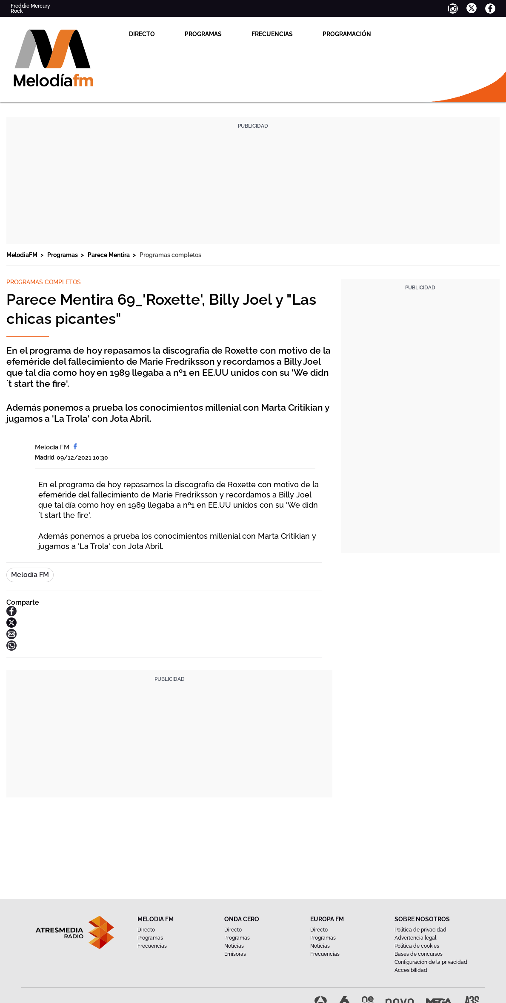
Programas (203, 34)
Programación (347, 34)
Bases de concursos (419, 954)
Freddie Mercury (30, 6)
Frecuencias (272, 34)
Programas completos (170, 254)
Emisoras (235, 954)
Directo (142, 34)
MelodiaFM (22, 254)
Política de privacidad (420, 930)
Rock (17, 11)
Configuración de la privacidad (431, 962)
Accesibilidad (411, 970)
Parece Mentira (109, 254)
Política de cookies (417, 946)
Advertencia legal (415, 938)
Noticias (234, 946)
